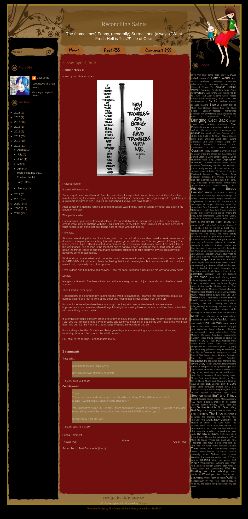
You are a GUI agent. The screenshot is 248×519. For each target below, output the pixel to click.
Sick (208, 383)
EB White (220, 171)
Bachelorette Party (208, 98)
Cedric (226, 127)
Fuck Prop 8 (197, 195)
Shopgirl (200, 384)
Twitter (194, 451)
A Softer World (219, 78)
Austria (194, 98)
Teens (221, 405)
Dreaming (206, 165)
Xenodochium (197, 481)
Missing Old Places (225, 303)
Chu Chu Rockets (213, 142)
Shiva (194, 381)
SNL (227, 386)
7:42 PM (90, 76)
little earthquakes (199, 280)
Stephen (197, 395)
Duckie (208, 168)
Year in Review (228, 481)
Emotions (206, 177)
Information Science (212, 242)
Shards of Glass (227, 378)
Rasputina (231, 355)
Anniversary (198, 92)
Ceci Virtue (43, 77)
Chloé (225, 136)
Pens (218, 343)
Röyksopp (225, 366)
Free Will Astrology (217, 185)
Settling (225, 375)
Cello (216, 130)
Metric (233, 300)
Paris (210, 337)
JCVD (218, 254)
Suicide (202, 399)
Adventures (230, 81)
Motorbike (214, 309)
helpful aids (197, 213)
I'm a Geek (223, 228)
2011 (17, 194)
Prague (220, 349)
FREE (202, 185)
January (22, 188)
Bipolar (214, 104)
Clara (228, 141)
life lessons (229, 274)
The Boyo (202, 413)
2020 (17, 117)
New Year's (230, 323)
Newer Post (70, 441)
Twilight (232, 448)
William (209, 466)
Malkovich (196, 289)
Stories (207, 396)
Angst (227, 90)
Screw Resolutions (205, 372)
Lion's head (214, 277)
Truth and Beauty (218, 448)
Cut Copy (222, 154)
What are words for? (224, 460)
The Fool (231, 417)
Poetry (201, 349)
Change (196, 132)
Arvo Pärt (201, 96)
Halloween (196, 210)
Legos (226, 271)
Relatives (212, 361)
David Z (225, 157)
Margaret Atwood (217, 289)
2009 (17, 203)
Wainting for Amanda (202, 457)
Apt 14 (233, 93)
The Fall (221, 417)
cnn (234, 142)
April (20, 168)
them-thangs (197, 437)
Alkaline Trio (208, 87)
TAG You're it (198, 402)
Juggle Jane (207, 259)
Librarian (209, 274)
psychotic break (228, 352)
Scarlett (217, 369)
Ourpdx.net (217, 335)
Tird (193, 446)
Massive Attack (198, 292)
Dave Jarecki (214, 157)
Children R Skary (211, 136)
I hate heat (222, 225)
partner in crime (223, 337)
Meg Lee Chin (228, 295)
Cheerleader (207, 133)
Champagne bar (228, 130)
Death (218, 159)
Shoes (201, 381)
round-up (215, 366)
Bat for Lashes (217, 101)
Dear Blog (207, 160)
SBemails (208, 369)
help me (232, 210)
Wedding (205, 459)
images (204, 236)
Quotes (222, 355)
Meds (216, 294)
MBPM (194, 295)
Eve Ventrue (218, 177)
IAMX (213, 233)
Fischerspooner (215, 183)
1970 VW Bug (198, 75)
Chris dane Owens (226, 139)
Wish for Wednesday (211, 468)
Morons (232, 306)
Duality (201, 168)
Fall (227, 179)
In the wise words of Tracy (213, 238)
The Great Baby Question (215, 419)
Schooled (226, 369)
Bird (200, 108)
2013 (17, 140)
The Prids (231, 428)
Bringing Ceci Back (209, 120)
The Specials (208, 431)
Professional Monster (211, 352)
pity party (231, 346)
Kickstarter (211, 265)
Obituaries (231, 329)
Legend (218, 271)
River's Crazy (198, 363)
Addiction (205, 81)
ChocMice (209, 139)
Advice (224, 84)
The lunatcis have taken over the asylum (213, 424)
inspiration (230, 242)
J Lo (234, 251)
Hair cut (224, 207)
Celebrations (205, 130)
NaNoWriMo (219, 319)
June (20, 159)
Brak (219, 113)
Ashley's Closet (220, 96)
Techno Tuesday (209, 405)
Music (195, 316)
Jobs (228, 256)
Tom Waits (206, 446)
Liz (209, 280)
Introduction (207, 245)
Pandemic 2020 (198, 338)
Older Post (179, 441)
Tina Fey (232, 443)
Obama (220, 329)
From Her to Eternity (225, 192)
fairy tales (220, 180)
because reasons (199, 105)
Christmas (196, 142)
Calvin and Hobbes (203, 124)
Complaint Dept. (226, 144)
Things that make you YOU (222, 440)
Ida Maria (223, 234)
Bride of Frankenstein (205, 116)
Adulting (218, 81)
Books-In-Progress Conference (219, 111)
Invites (218, 245)
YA (206, 481)
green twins (196, 207)
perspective (196, 346)
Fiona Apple (201, 183)
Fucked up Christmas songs (218, 195)
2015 (17, 131)
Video (205, 454)
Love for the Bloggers (226, 283)
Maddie (209, 286)
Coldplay (195, 144)
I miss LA (231, 225)
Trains (215, 446)
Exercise (205, 180)
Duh (214, 168)
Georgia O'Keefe (224, 198)
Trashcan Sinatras (227, 446)
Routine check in (26, 177)
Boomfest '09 (197, 114)
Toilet (198, 446)
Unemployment (207, 451)
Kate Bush (210, 262)
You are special (203, 484)
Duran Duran (224, 168)
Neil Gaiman (212, 323)
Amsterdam (217, 90)
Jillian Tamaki (218, 257)
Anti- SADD (211, 93)
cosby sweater (211, 151)
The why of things (208, 434)
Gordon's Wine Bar (225, 204)
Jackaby (200, 254)
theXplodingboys (222, 437)
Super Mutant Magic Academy (221, 399)
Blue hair (224, 108)
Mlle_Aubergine (199, 306)
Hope (225, 218)
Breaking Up (229, 113)
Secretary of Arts (212, 375)
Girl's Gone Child (212, 201)
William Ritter (220, 466)
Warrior (194, 460)
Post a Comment (72, 434)
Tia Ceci (217, 443)
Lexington (197, 273)
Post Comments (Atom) (92, 448)
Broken (233, 121)
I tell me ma (209, 228)
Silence (215, 383)
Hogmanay (196, 218)
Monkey (213, 306)
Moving (195, 312)
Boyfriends (210, 113)
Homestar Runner (212, 218)
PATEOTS (202, 340)
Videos (215, 454)
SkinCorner (115, 508)
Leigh (233, 271)
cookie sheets (227, 147)
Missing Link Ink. (201, 303)
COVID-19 (225, 151)
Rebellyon (231, 358)
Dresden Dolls (219, 165)
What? (195, 462)
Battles (232, 101)
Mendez (223, 298)
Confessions (197, 147)
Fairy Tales (23, 182)
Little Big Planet (228, 277)
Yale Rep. (214, 481)
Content (211, 147)
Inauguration (224, 239)
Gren (204, 207)
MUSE (223, 312)
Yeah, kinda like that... (29, 172)
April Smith (223, 93)
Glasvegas (196, 204)
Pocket (194, 349)
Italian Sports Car (222, 251)
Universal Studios (226, 451)
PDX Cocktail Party (226, 341)
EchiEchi (156, 508)
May (20, 163)
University (196, 454)
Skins (200, 387)
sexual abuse (211, 378)
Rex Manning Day (227, 361)
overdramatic (230, 335)
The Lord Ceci (221, 422)
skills (193, 387)
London (215, 280)
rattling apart (214, 358)
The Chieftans (208, 417)
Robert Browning (214, 364)
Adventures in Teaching (204, 84)
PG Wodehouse (211, 346)
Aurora (233, 96)
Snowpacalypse (221, 389)
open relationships (218, 332)
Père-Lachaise (229, 343)
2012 (17, 145)
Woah (233, 471)
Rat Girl (196, 358)
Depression (229, 159)
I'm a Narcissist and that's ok (213, 229)
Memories (213, 297)
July (20, 154)
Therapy (209, 437)
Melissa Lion (199, 297)
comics (208, 144)
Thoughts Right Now (202, 442)
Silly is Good (228, 383)
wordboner (196, 474)
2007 (17, 213)
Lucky (194, 286)
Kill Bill (220, 265)
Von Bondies (229, 454)
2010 (17, 199)
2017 (17, 121)
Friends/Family (201, 192)
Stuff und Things (224, 395)
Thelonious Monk (228, 434)
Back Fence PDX (227, 98)
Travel (194, 448)
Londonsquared (228, 280)
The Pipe (221, 428)
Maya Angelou (229, 292)
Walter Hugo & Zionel (225, 457)
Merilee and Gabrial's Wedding (214, 300)
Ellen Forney (222, 174)
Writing (231, 477)
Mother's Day (199, 309)
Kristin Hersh (230, 265)
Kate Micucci (223, 262)
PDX (212, 340)
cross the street (209, 154)
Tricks (203, 448)
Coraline (197, 150)
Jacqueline (209, 254)
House (233, 218)
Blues (233, 108)
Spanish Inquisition (211, 392)
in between (228, 236)
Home (125, 440)
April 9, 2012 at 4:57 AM (77, 381)
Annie (233, 90)
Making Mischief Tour (225, 286)
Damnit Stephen (199, 157)
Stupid (194, 399)
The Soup (196, 431)
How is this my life (203, 221)
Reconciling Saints (123, 24)
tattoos (233, 402)
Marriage (231, 289)
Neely (199, 323)
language (225, 268)
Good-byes (208, 204)
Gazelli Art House (206, 198)
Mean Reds (205, 294)
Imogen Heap (215, 236)
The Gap (195, 420)
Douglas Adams (221, 162)
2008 (17, 208)
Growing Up (213, 207)
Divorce (208, 162)
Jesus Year (227, 253)
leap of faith (208, 271)
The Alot (207, 410)
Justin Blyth (197, 262)
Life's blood (199, 277)
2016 (17, 126)
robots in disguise (200, 366)
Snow (210, 389)
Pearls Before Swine (202, 343)
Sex (201, 378)
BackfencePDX (199, 101)
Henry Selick (210, 213)
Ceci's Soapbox (213, 127)
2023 (17, 112)
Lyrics (201, 286)
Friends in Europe (213, 188)
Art (193, 95)
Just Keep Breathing (226, 259)
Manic (205, 289)
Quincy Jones (210, 355)
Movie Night (229, 309)
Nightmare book (205, 329)
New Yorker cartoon (201, 326)
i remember (196, 228)
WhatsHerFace (208, 463)
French (233, 185)
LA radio (214, 268)
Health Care (208, 210)
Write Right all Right (214, 477)
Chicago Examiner (222, 133)
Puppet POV (197, 355)
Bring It (230, 116)
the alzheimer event (221, 410)
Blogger (143, 503)
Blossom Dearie (211, 108)
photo (222, 346)
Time (224, 442)
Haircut (232, 207)
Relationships (199, 360)
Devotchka (196, 162)
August (21, 149)
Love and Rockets (206, 283)
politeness (211, 349)
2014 (17, 136)
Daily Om (231, 154)
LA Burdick (201, 268)
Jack (193, 254)
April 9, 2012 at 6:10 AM (77, 427)
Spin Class (230, 392)
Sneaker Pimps (214, 386)
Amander (206, 90)
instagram (196, 245)
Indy (198, 242)
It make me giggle (214, 248)
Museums (231, 312)
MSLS (216, 312)
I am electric (225, 221)
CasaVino (222, 124)
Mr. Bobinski (205, 312)
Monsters (223, 306)
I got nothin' (210, 225)
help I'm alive (221, 210)
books (194, 110)
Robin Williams (229, 364)
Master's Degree (214, 292)
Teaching (195, 405)
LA (192, 268)
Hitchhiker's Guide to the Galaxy (219, 216)
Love (194, 283)
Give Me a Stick (228, 201)
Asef (209, 96)
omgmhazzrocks (199, 332)
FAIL (212, 180)
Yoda (193, 484)
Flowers (226, 183)
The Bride (216, 413)
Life (218, 274)
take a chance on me (217, 402)
